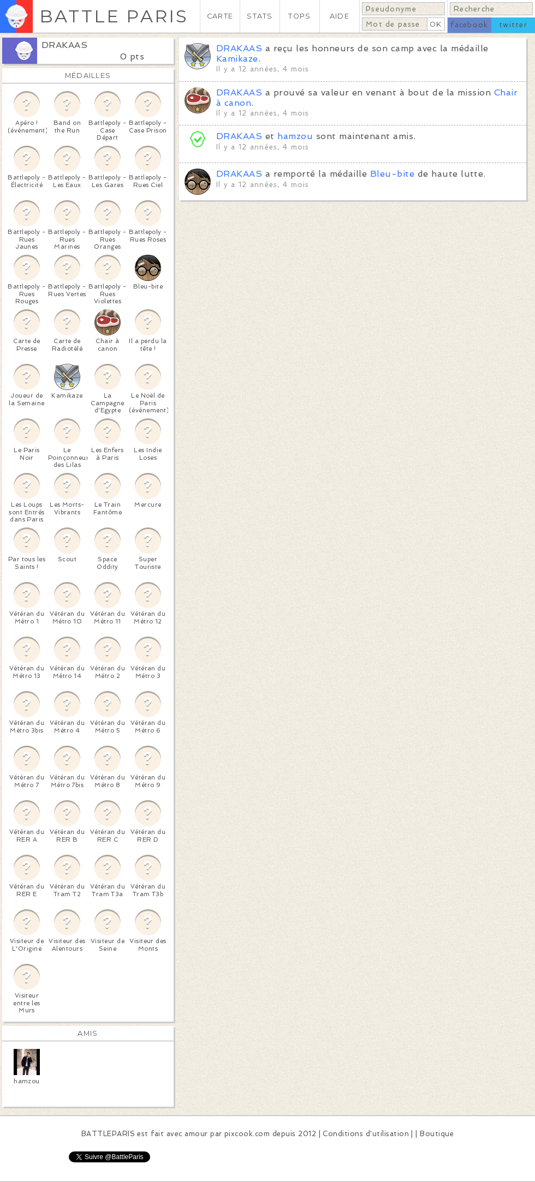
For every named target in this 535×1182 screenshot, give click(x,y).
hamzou (295, 136)
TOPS (299, 16)
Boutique (437, 1134)
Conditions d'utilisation (366, 1134)
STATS (259, 16)
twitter (513, 25)
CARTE (220, 16)
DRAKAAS (64, 45)
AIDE (339, 16)
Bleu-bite (392, 174)
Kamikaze (237, 58)
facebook (469, 25)
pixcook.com (247, 1134)
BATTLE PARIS (113, 16)
